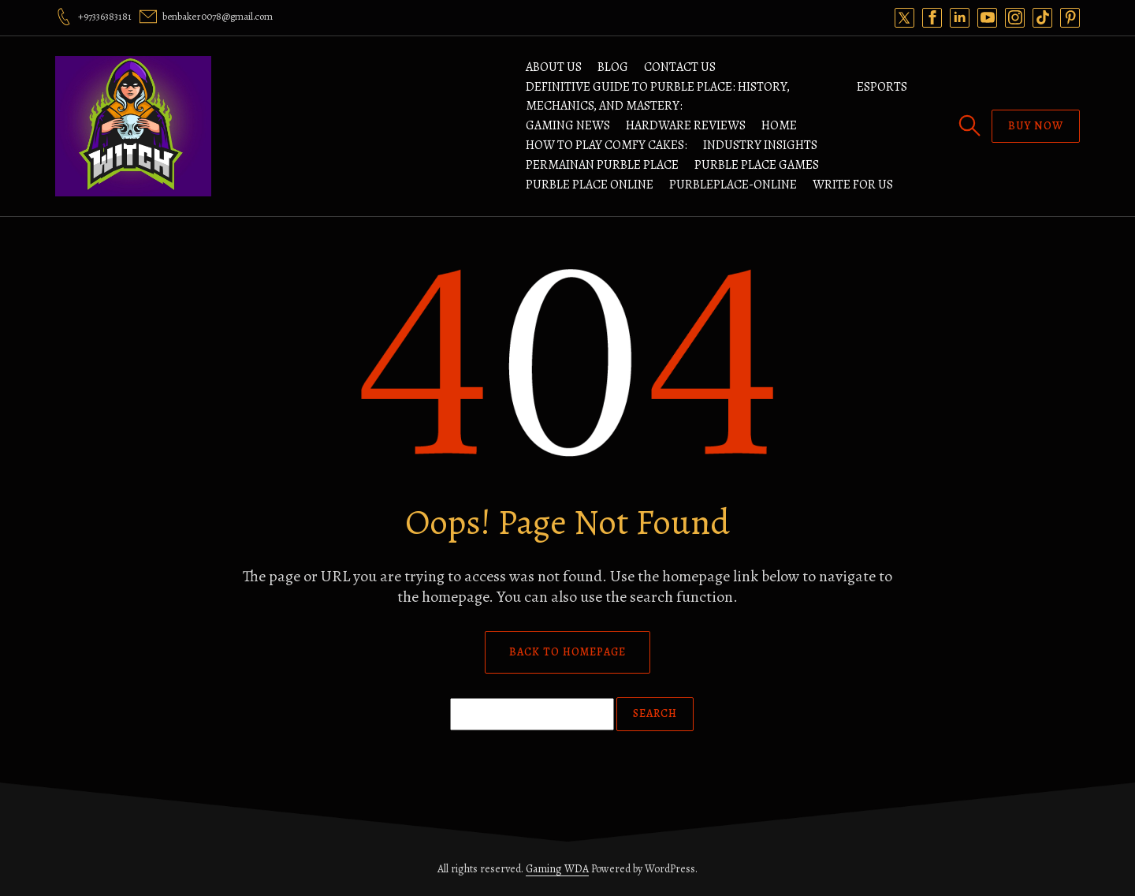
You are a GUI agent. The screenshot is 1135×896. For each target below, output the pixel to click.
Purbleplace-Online (733, 184)
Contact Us (680, 67)
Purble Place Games (756, 165)
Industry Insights (760, 145)
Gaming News (568, 125)
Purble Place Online (589, 184)
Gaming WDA (557, 868)
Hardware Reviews (686, 125)
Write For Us (853, 184)
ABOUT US (554, 67)
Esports (882, 86)
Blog (612, 67)
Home (779, 125)
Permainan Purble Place (602, 165)
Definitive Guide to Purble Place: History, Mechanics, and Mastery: (658, 96)
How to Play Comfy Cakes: (606, 145)
